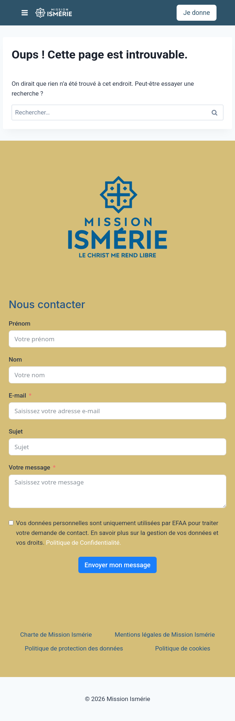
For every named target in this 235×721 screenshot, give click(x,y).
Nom (15, 359)
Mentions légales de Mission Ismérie (165, 634)
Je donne (196, 12)
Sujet (16, 431)
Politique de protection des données (74, 648)
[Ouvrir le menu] (25, 12)
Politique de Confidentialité (83, 542)
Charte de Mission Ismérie (56, 634)
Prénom (19, 323)
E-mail (17, 395)
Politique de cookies (182, 648)
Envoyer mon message (117, 565)
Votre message (29, 467)
